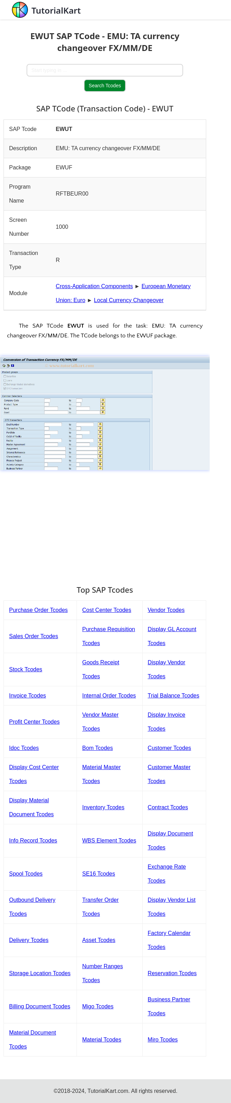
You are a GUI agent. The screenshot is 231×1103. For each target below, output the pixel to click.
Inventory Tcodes (103, 807)
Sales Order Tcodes (33, 636)
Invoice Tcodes (27, 696)
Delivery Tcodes (29, 940)
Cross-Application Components (94, 286)
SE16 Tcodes (98, 874)
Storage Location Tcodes (40, 973)
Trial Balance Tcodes (174, 696)
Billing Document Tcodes (39, 1006)
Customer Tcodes (169, 748)
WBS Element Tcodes (109, 840)
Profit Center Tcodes (34, 722)
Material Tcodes (101, 1040)
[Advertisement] (105, 524)
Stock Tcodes (25, 669)
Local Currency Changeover (129, 300)
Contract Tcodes (168, 807)
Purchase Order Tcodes (38, 610)
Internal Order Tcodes (109, 696)
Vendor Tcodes (166, 610)
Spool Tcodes (26, 874)
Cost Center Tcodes (106, 610)
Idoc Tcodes (24, 748)
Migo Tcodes (98, 1006)
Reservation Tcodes (172, 973)
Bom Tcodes (97, 748)
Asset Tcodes (98, 940)
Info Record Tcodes (33, 840)
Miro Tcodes (163, 1040)
